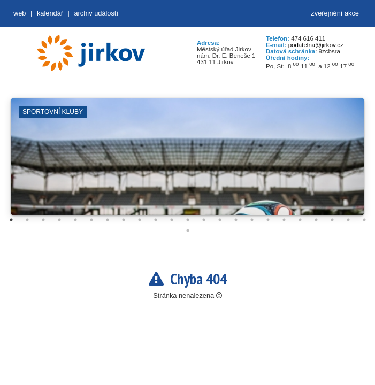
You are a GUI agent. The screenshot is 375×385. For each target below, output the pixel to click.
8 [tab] (123, 219)
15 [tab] (236, 219)
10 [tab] (155, 219)
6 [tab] (91, 219)
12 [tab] (187, 219)
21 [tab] (332, 219)
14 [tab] (220, 219)
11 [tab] (171, 219)
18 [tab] (284, 219)
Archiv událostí (96, 13)
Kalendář (50, 13)
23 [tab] (364, 219)
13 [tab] (203, 219)
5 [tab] (75, 219)
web (19, 13)
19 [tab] (300, 219)
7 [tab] (107, 219)
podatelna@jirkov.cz (315, 45)
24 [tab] (187, 230)
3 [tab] (43, 219)
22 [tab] (348, 219)
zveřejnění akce (335, 13)
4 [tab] (59, 219)
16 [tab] (252, 219)
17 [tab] (268, 219)
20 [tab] (316, 219)
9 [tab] (139, 219)
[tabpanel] (187, 162)
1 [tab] (11, 219)
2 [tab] (27, 219)
